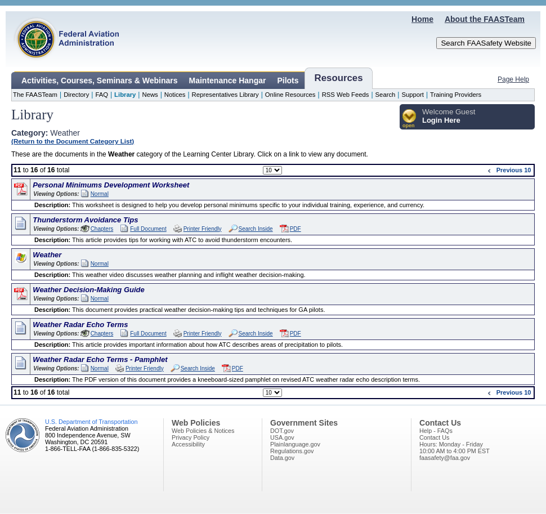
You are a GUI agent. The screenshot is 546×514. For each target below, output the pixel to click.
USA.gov (282, 437)
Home (422, 19)
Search (385, 94)
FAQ (101, 94)
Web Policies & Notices (203, 430)
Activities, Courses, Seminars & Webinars (99, 80)
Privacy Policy (190, 437)
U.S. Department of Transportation (91, 421)
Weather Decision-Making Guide (88, 289)
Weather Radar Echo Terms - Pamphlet (100, 359)
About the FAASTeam (485, 19)
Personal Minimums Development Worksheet (111, 185)
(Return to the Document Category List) (72, 141)
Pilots (287, 80)
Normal (100, 194)
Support (412, 94)
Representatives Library (225, 94)
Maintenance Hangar (227, 80)
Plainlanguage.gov (295, 444)
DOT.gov (282, 430)
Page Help (513, 79)
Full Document (148, 229)
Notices (175, 94)
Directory (76, 94)
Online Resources (290, 94)
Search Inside (256, 229)
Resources (339, 78)
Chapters (102, 229)
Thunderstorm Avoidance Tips (85, 220)
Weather (47, 255)
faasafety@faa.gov (444, 457)
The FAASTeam (35, 94)
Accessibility (188, 444)
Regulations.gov (292, 451)
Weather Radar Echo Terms (80, 324)
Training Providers (455, 94)
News (150, 94)
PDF (295, 229)
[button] (409, 119)
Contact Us (434, 437)
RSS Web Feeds (345, 94)
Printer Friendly (203, 229)
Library (125, 94)
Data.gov (282, 457)
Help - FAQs (436, 430)
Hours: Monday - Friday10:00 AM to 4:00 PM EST (454, 447)
